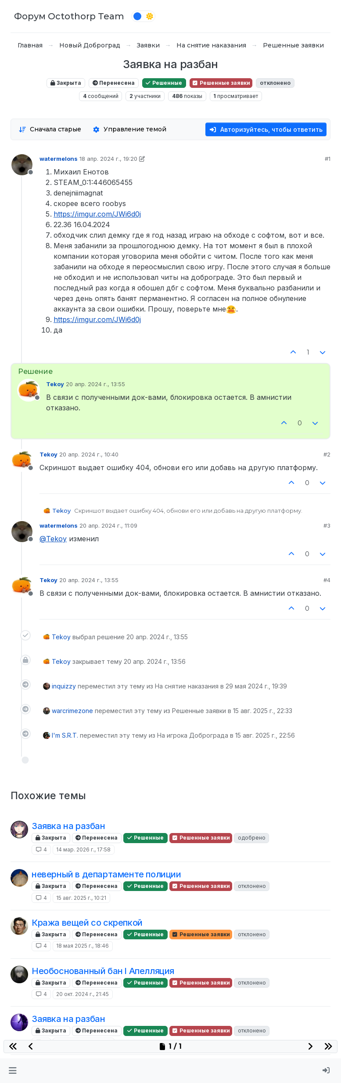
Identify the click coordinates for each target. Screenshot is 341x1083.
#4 (326, 579)
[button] (13, 1070)
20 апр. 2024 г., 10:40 (88, 454)
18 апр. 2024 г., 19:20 (108, 158)
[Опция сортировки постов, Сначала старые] (49, 129)
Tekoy (55, 384)
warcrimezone (72, 710)
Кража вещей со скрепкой (87, 922)
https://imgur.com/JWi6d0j (97, 214)
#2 (326, 454)
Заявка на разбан (68, 826)
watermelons (58, 158)
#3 (326, 525)
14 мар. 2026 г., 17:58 (83, 849)
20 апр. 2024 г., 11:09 (108, 525)
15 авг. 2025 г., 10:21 (81, 898)
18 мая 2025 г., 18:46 (82, 945)
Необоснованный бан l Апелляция (103, 971)
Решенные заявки (221, 83)
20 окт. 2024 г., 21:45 (82, 994)
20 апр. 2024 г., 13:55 (95, 384)
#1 (327, 158)
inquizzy (64, 686)
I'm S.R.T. (65, 735)
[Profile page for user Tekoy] (28, 390)
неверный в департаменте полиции (106, 874)
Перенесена (114, 83)
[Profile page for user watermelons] (21, 164)
